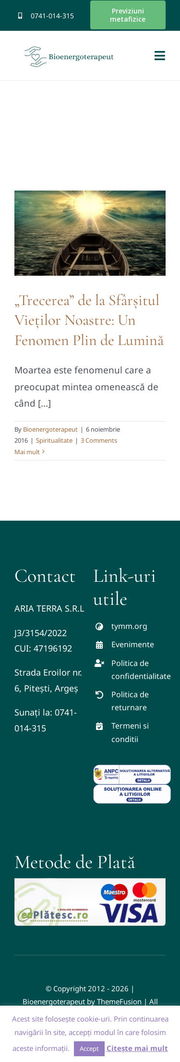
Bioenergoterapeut (50, 429)
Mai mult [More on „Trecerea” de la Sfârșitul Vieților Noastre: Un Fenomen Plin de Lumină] (27, 452)
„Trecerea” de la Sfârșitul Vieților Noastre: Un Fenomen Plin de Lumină (89, 320)
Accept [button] (89, 1048)
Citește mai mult (137, 1048)
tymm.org (129, 626)
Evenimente (132, 644)
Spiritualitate (54, 440)
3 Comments (99, 440)
